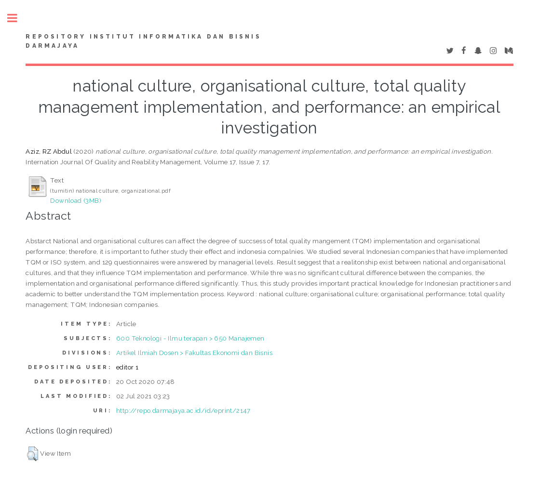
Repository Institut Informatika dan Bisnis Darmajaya (143, 41)
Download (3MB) (75, 200)
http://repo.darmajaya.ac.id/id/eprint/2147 (183, 410)
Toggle (17, 18)
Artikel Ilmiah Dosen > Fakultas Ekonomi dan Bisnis (194, 352)
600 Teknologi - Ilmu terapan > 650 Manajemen (190, 338)
